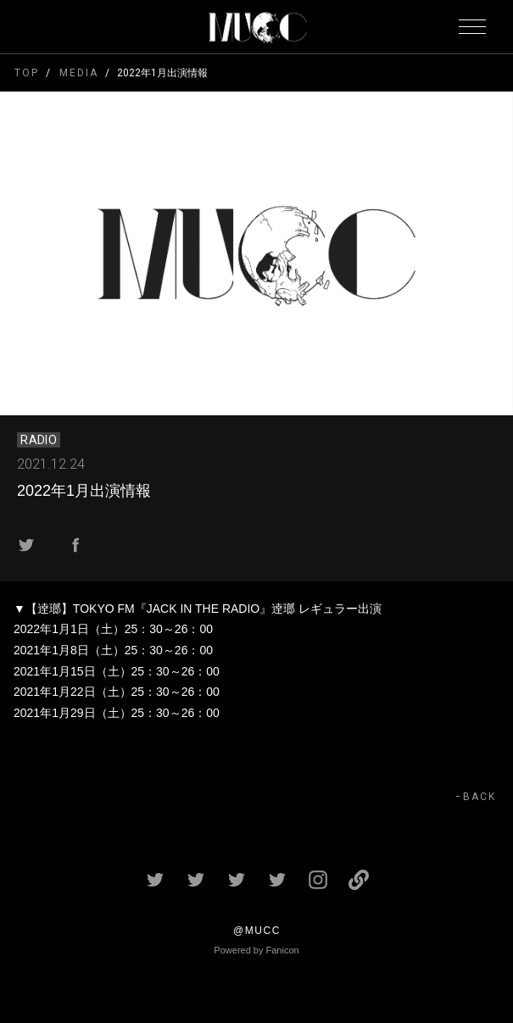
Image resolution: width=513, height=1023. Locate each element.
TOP (26, 73)
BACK (479, 797)
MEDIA (78, 73)
